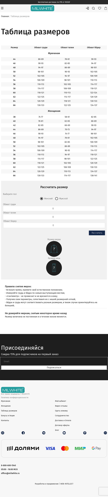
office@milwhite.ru (10, 473)
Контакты (5, 420)
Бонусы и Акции (8, 416)
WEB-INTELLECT (66, 484)
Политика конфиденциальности (14, 397)
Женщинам (5, 406)
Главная (5, 16)
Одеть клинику (61, 411)
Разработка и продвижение (47, 484)
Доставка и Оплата (63, 420)
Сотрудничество (62, 416)
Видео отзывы (61, 406)
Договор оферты (62, 425)
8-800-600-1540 (8, 465)
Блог (57, 430)
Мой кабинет (60, 401)
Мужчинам (5, 401)
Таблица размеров (9, 411)
